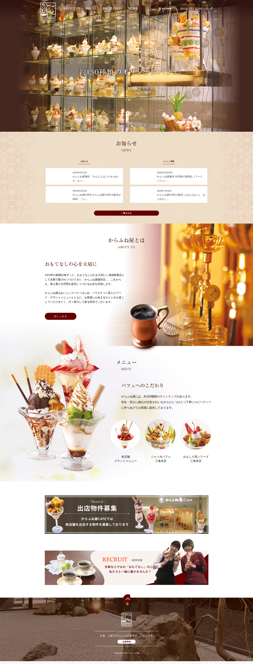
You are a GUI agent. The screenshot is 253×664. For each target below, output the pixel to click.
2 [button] (126, 126)
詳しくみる (60, 319)
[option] (126, 66)
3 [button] (132, 126)
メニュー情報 (169, 161)
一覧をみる (126, 215)
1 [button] (121, 126)
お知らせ (84, 161)
